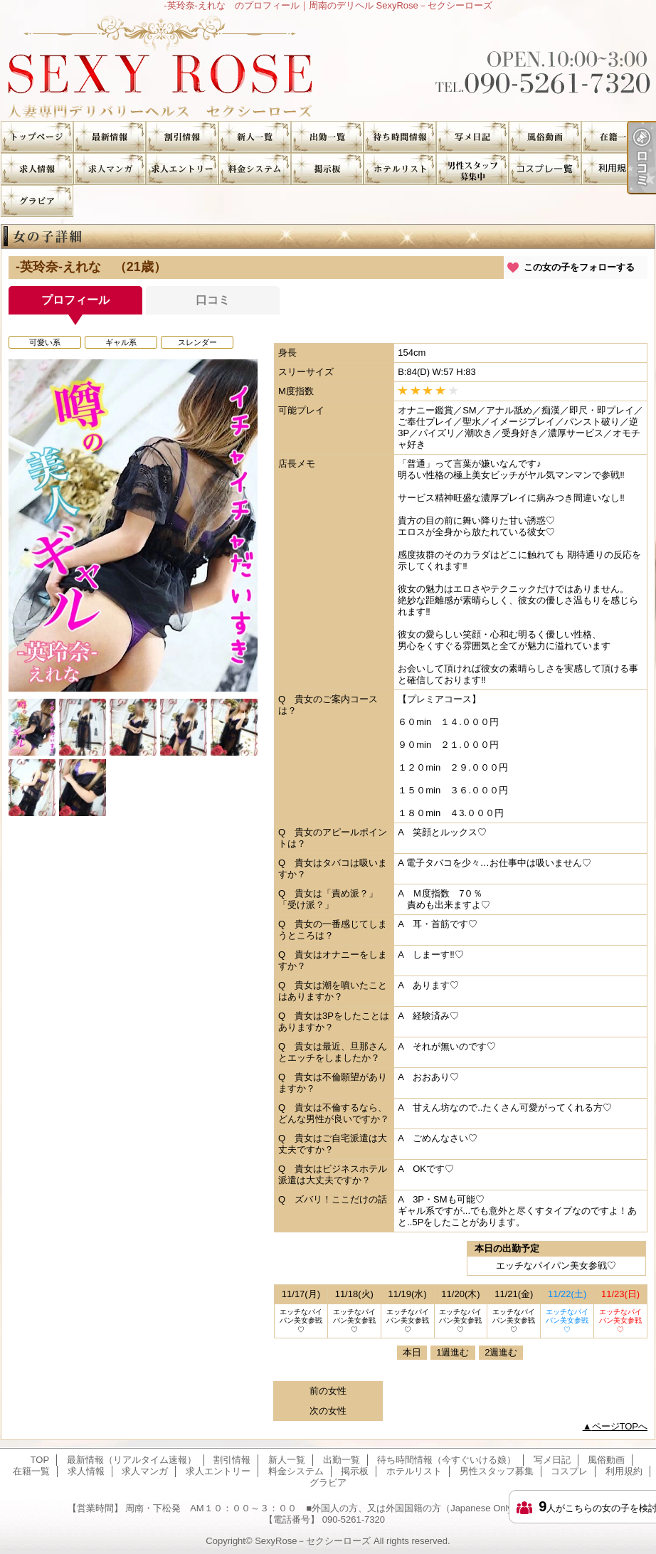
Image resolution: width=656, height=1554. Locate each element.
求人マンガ (109, 169)
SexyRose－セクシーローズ (313, 1541)
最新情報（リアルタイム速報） (109, 137)
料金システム (254, 169)
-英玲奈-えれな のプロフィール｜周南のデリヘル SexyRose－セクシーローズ (328, 66)
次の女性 (328, 1410)
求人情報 (37, 169)
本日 (412, 1352)
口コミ (213, 300)
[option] (133, 525)
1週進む (452, 1352)
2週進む (501, 1352)
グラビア (37, 201)
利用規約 (617, 169)
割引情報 (182, 137)
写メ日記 (472, 137)
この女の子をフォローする (579, 267)
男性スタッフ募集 (472, 169)
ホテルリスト (400, 169)
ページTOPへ (620, 1426)
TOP (37, 137)
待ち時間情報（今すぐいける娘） (400, 137)
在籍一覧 (617, 137)
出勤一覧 (327, 137)
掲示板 (327, 169)
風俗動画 (545, 137)
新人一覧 (254, 137)
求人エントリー (182, 169)
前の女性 (328, 1390)
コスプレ (545, 169)
